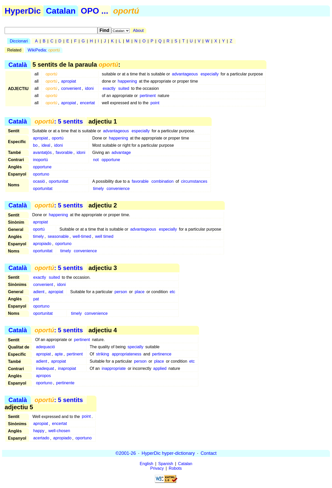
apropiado (42, 243)
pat (36, 299)
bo (35, 145)
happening (127, 81)
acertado (41, 438)
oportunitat (58, 181)
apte (59, 354)
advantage (121, 152)
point (154, 103)
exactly (109, 88)
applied (160, 368)
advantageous (185, 74)
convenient (71, 88)
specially (135, 347)
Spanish (165, 463)
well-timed (82, 236)
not (96, 160)
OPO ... (94, 10)
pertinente (65, 383)
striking (102, 354)
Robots (175, 468)
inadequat (45, 368)
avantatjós (42, 152)
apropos (43, 375)
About (138, 30)
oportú (57, 138)
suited (123, 88)
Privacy (157, 468)
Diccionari (19, 41)
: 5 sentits (58, 121)
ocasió (39, 181)
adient (38, 292)
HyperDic (23, 10)
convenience (118, 188)
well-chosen (59, 431)
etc (172, 292)
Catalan (61, 10)
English (146, 463)
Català (17, 64)
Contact (209, 453)
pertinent (148, 95)
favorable (64, 152)
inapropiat (67, 368)
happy (38, 431)
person (120, 292)
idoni (89, 88)
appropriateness (126, 354)
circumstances (194, 181)
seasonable (58, 236)
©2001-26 (125, 453)
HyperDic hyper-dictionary (168, 453)
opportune (111, 160)
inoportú (40, 160)
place (140, 292)
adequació (45, 347)
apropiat (68, 81)
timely (98, 188)
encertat (87, 103)
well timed (104, 236)
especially (210, 74)
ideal (45, 145)
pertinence (162, 354)
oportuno (41, 174)
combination (162, 181)
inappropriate (114, 368)
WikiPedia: (44, 50)
